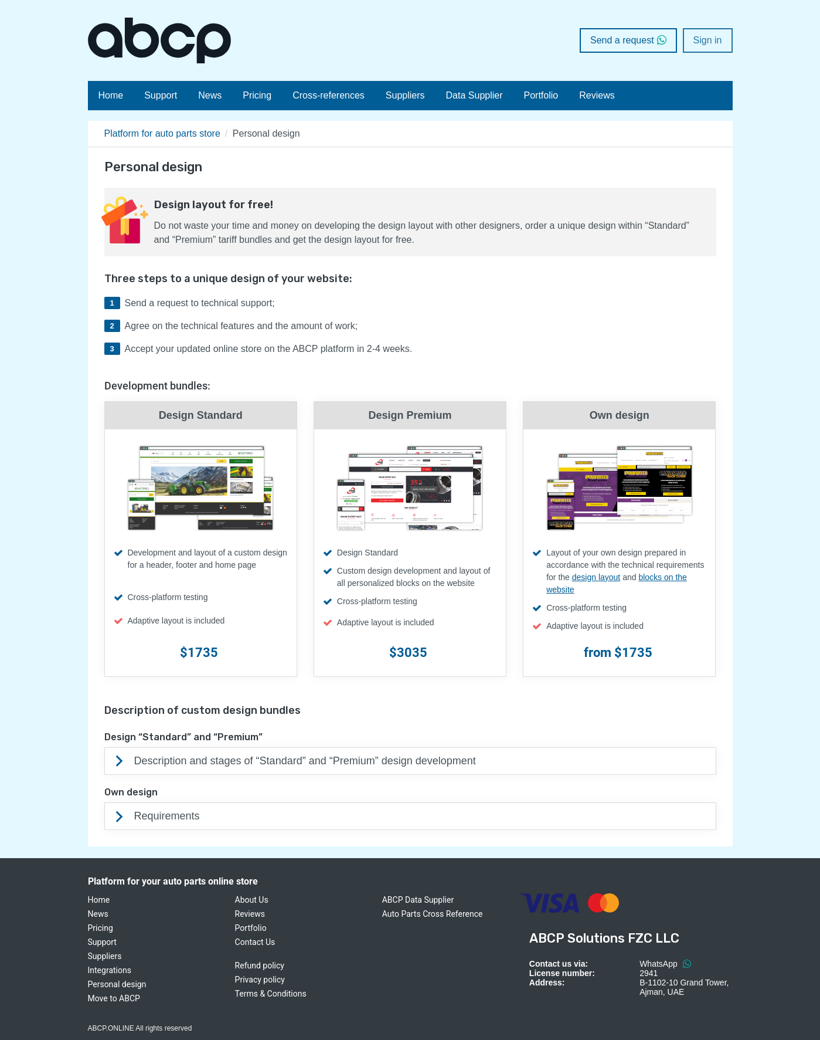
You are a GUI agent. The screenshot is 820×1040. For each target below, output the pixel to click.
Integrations (109, 970)
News (210, 95)
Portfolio (541, 95)
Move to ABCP (114, 998)
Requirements (167, 816)
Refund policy (259, 965)
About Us (251, 900)
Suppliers (405, 95)
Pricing (257, 95)
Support (160, 95)
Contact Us (255, 942)
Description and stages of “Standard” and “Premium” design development (305, 761)
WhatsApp (664, 963)
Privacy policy (260, 979)
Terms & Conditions (271, 993)
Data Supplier (474, 95)
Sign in (707, 40)
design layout (596, 577)
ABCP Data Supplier (418, 900)
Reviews (596, 95)
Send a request (628, 40)
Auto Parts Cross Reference (432, 914)
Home (111, 95)
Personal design (117, 984)
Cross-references (328, 95)
